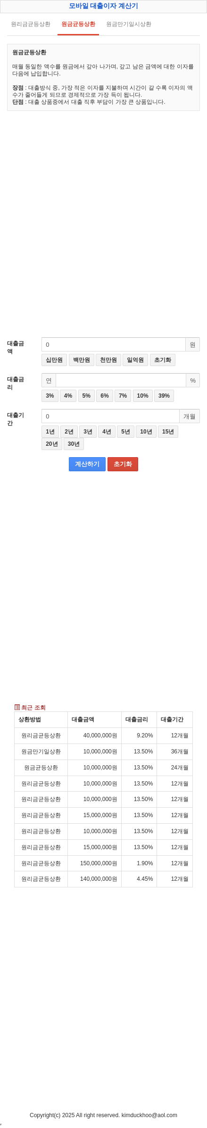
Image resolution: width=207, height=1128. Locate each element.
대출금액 (15, 347)
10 (146, 431)
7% (123, 396)
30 (74, 444)
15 (168, 431)
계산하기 (87, 464)
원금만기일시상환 (128, 24)
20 (52, 444)
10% (143, 396)
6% (104, 396)
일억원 (135, 360)
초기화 (162, 360)
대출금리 (15, 383)
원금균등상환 (78, 24)
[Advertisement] (103, 223)
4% (68, 396)
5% (87, 396)
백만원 (81, 360)
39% (164, 396)
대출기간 (15, 419)
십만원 (54, 360)
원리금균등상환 (30, 24)
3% (50, 396)
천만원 (108, 360)
